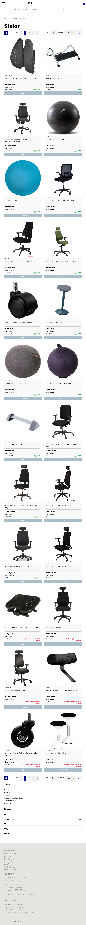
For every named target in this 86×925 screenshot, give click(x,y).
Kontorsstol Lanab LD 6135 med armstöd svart (61, 445)
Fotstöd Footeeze (52, 78)
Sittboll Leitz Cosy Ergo (13, 200)
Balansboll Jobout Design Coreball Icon (20, 383)
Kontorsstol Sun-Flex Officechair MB (18, 261)
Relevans (70, 33)
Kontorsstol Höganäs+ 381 (15, 690)
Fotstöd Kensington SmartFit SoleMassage (21, 627)
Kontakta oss (10, 854)
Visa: (48, 32)
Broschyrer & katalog (14, 870)
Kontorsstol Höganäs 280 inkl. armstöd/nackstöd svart (16, 140)
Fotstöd (7, 790)
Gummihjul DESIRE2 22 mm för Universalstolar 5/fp (22, 754)
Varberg (8, 904)
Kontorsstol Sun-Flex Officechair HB (59, 505)
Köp (22, 93)
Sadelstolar (8, 795)
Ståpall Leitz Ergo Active (55, 322)
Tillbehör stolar (10, 801)
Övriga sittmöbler (11, 803)
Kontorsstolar (9, 792)
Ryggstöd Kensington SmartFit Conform (20, 78)
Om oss (7, 856)
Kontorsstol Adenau (53, 627)
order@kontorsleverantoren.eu (19, 894)
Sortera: (61, 32)
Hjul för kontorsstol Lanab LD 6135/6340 (20, 322)
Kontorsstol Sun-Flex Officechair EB (59, 566)
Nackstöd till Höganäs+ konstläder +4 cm (61, 690)
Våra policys (10, 862)
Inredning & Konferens (19, 18)
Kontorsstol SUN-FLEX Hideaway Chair (60, 200)
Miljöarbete (9, 864)
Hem (6, 18)
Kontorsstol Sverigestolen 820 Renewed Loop (63, 261)
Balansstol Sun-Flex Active (56, 753)
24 (54, 33)
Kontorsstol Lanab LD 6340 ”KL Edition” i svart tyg (22, 506)
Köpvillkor (9, 859)
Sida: (17, 32)
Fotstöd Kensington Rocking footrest (19, 444)
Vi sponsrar (9, 867)
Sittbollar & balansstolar (13, 798)
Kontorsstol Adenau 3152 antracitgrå (19, 566)
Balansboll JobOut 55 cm (55, 139)
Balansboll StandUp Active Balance (59, 383)
